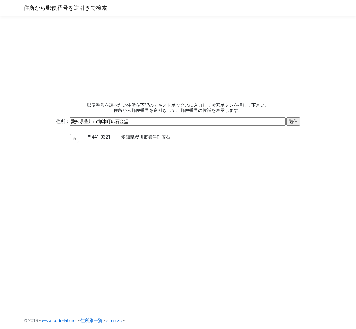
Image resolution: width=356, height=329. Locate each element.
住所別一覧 (91, 320)
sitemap (114, 320)
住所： (63, 121)
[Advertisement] (178, 59)
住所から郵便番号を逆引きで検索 (65, 7)
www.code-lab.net (59, 320)
